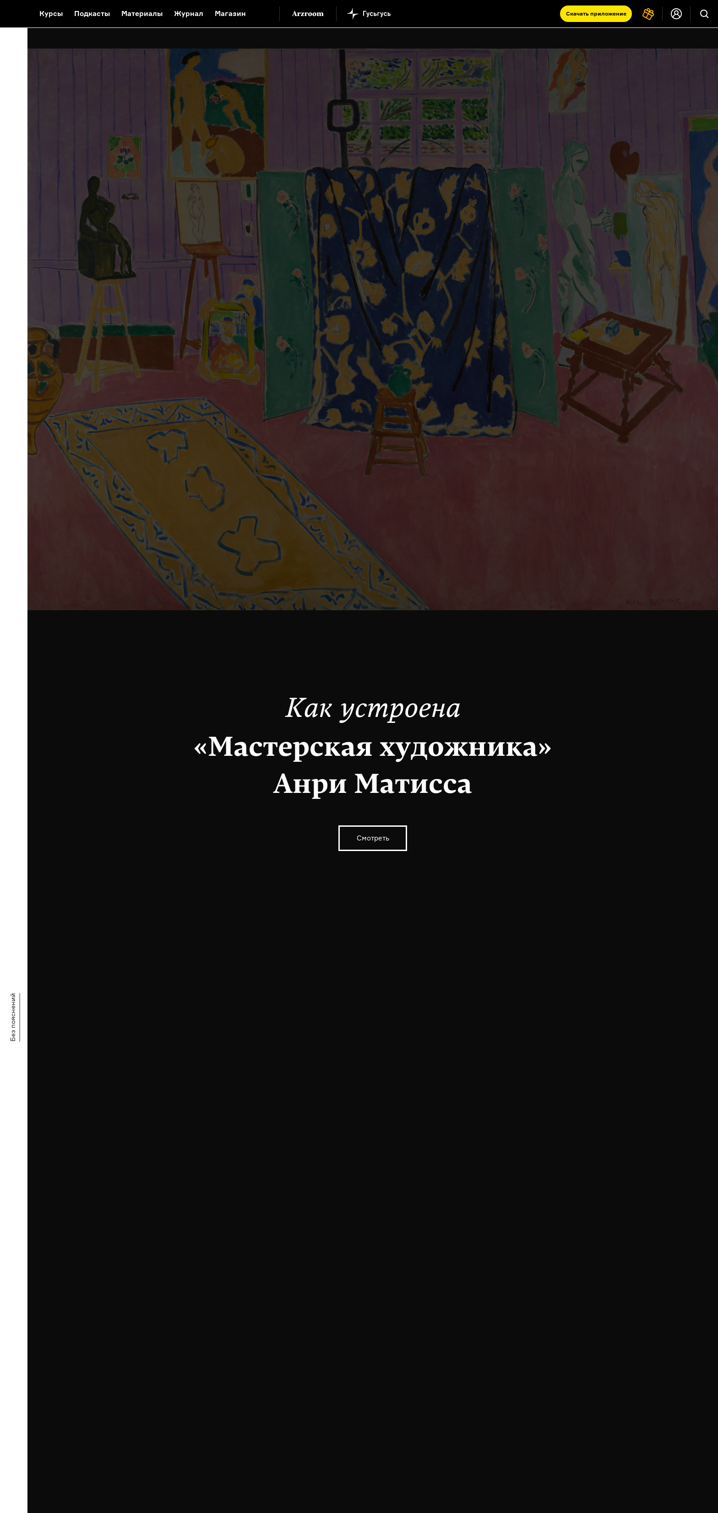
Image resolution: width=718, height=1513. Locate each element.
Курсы (51, 13)
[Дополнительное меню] (263, 14)
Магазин (230, 13)
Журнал (188, 13)
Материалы (142, 13)
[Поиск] (704, 14)
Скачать (596, 13)
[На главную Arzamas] (13, 13)
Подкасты (92, 13)
